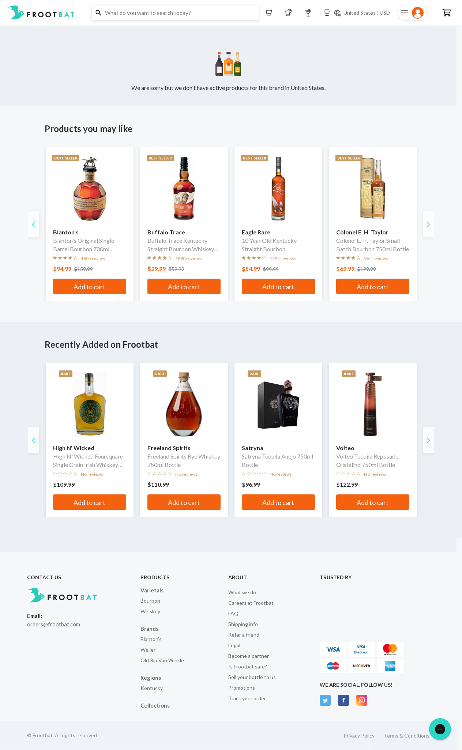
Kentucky (151, 688)
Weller (147, 650)
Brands (149, 628)
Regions (150, 677)
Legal (234, 645)
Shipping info (243, 624)
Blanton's (151, 639)
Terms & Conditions (406, 735)
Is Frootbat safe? (247, 666)
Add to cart (89, 287)
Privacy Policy (359, 735)
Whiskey (150, 611)
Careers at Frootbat (251, 603)
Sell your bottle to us (252, 677)
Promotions (241, 688)
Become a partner (248, 656)
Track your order (247, 698)
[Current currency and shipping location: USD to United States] (362, 12)
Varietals (152, 590)
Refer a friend (243, 635)
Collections (155, 705)
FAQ (233, 613)
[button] (231, 13)
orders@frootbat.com (53, 624)
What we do (242, 592)
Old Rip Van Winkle (162, 660)
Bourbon (150, 601)
